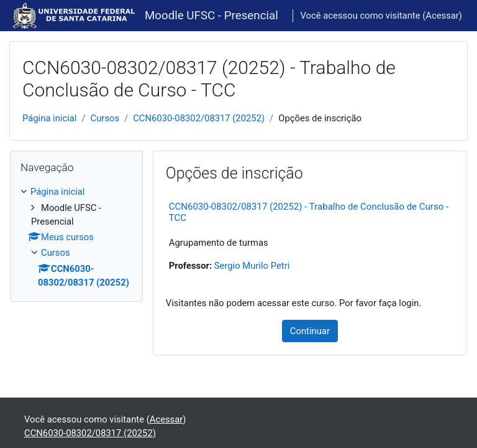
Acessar (442, 15)
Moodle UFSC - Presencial (211, 15)
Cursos (105, 118)
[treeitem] (76, 237)
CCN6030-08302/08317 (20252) (199, 118)
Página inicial (49, 118)
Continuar (310, 331)
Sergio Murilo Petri (251, 265)
